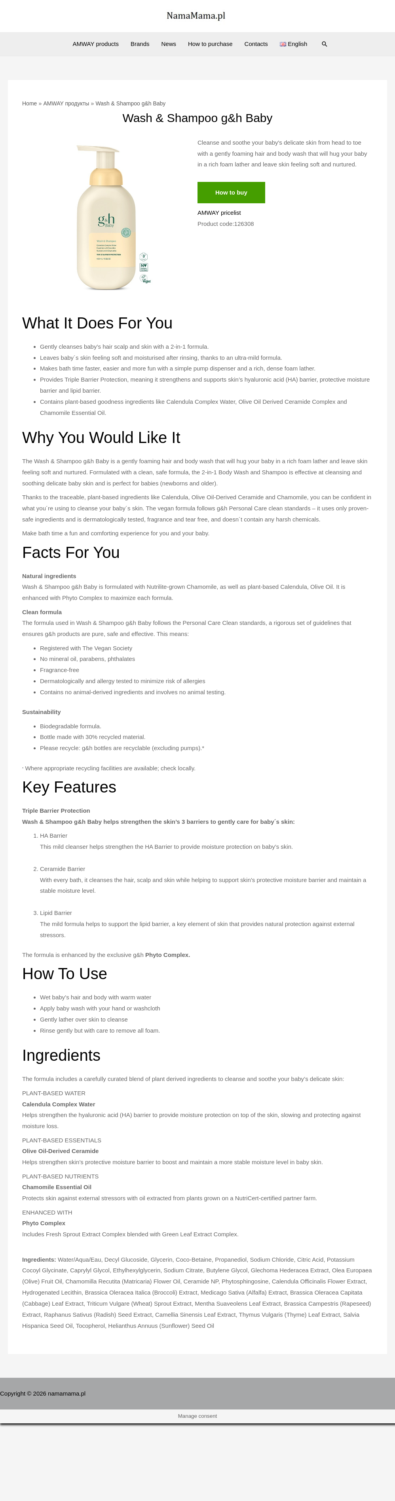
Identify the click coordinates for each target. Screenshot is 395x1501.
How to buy (231, 192)
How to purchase (210, 43)
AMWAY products (96, 43)
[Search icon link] (324, 44)
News (168, 43)
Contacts (256, 43)
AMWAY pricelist (219, 212)
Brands (140, 43)
